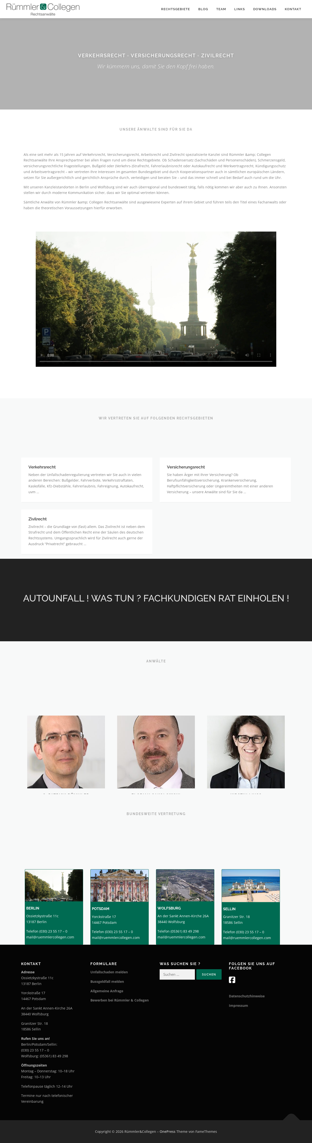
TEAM (221, 9)
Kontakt (293, 9)
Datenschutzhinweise (247, 996)
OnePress (167, 1131)
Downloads (265, 9)
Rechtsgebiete (175, 9)
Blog (203, 9)
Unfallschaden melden (109, 972)
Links (239, 9)
